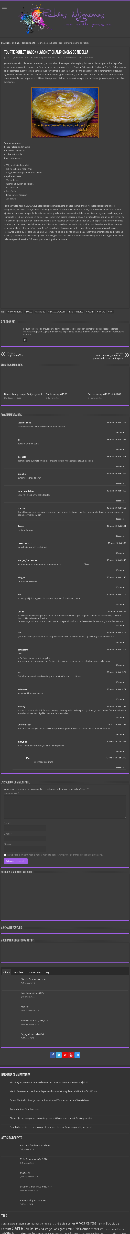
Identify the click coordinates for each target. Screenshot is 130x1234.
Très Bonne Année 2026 (32, 993)
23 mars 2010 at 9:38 (117, 611)
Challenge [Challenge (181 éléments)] (45, 1229)
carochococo (25, 543)
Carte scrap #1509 (56, 394)
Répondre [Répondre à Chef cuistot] (120, 734)
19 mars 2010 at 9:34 (117, 543)
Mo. (8, 58)
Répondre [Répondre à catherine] (120, 665)
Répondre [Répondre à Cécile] (120, 625)
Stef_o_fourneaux (27, 560)
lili (19, 440)
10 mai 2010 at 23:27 (117, 724)
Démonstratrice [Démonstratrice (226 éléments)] (91, 1229)
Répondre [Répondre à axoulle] (120, 484)
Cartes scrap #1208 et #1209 (104, 394)
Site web (8, 844)
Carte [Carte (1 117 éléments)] (17, 1228)
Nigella (77, 67)
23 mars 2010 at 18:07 (116, 689)
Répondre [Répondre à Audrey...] (120, 717)
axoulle (22, 474)
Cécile (21, 611)
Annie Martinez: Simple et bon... (25, 1109)
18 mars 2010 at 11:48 (116, 422)
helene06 (22, 689)
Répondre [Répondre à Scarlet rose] (120, 432)
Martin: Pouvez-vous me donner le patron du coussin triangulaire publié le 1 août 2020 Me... (54, 1091)
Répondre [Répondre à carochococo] (120, 553)
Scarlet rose (24, 422)
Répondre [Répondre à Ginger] (120, 587)
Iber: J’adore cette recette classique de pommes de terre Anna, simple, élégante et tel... (52, 1127)
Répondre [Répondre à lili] (120, 449)
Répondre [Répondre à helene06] (120, 699)
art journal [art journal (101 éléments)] (21, 1223)
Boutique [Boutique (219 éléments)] (112, 1223)
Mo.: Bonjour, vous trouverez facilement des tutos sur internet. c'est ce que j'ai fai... (50, 1082)
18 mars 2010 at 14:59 (116, 491)
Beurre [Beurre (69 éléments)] (102, 1224)
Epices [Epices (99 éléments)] (120, 1229)
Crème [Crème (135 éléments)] (70, 1229)
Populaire (18, 972)
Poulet (91, 312)
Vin (111, 312)
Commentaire (11, 793)
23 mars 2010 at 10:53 (116, 632)
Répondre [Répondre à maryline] (120, 751)
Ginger (21, 577)
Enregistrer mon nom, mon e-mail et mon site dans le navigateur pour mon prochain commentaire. (55, 855)
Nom (7, 823)
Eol (19, 594)
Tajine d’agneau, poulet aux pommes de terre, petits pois (105, 356)
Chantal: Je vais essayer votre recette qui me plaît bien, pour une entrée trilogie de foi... (51, 1118)
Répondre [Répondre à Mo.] (120, 642)
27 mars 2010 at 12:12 (116, 706)
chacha (21, 508)
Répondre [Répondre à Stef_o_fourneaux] (120, 570)
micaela (22, 457)
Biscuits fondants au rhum (33, 979)
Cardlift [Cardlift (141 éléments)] (6, 1229)
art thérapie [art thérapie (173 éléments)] (57, 1223)
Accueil (5, 43)
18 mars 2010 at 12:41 (116, 457)
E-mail (8, 834)
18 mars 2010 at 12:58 (116, 474)
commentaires (34, 972)
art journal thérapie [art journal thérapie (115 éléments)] (38, 1223)
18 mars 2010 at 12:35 (116, 440)
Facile (29, 312)
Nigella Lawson (57, 312)
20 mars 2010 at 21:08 (116, 594)
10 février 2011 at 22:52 (116, 742)
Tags (48, 972)
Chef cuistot (24, 724)
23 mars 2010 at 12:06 (116, 649)
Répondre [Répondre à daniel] (120, 536)
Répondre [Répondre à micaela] (120, 467)
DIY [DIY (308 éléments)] (77, 1229)
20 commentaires (68, 58)
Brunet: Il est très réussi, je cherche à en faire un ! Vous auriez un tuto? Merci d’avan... (50, 1100)
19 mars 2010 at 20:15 (116, 560)
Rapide (102, 312)
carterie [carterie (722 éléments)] (31, 1228)
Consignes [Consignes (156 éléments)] (59, 1229)
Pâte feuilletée (76, 312)
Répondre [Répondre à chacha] (120, 519)
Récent (6, 972)
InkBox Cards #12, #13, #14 (34, 1020)
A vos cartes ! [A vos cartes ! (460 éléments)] (87, 1223)
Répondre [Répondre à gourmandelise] (120, 501)
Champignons (15, 312)
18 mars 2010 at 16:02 (116, 508)
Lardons (40, 312)
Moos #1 (25, 1006)
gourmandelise (26, 491)
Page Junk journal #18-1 (32, 1034)
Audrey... (22, 706)
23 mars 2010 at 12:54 (116, 672)
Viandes (51, 58)
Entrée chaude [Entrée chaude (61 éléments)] (110, 1229)
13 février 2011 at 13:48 (116, 758)
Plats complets (28, 43)
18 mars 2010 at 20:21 (116, 526)
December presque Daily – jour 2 (23, 394)
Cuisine (15, 43)
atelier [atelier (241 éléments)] (70, 1223)
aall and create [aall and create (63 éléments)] (8, 1224)
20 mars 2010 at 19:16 (116, 577)
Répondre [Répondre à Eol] (120, 604)
